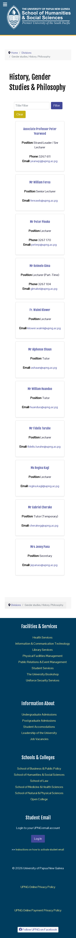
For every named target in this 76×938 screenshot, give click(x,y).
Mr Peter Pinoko (40, 222)
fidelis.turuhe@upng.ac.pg (44, 447)
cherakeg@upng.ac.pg (44, 526)
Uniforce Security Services (42, 680)
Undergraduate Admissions (39, 714)
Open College (39, 799)
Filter (56, 105)
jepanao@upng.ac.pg (43, 565)
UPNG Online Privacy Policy (38, 887)
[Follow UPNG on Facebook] (38, 929)
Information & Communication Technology (42, 644)
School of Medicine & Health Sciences (39, 787)
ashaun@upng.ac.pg (44, 368)
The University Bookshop (43, 674)
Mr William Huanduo (40, 389)
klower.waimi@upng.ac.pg (44, 328)
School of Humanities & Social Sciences (39, 775)
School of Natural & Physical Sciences (39, 793)
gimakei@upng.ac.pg (44, 289)
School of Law (39, 781)
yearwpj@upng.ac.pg (43, 161)
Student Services (43, 668)
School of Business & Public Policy (39, 768)
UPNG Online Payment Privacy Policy (38, 910)
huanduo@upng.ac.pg (44, 407)
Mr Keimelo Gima (40, 266)
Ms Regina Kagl (40, 468)
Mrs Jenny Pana (40, 547)
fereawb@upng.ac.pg (44, 201)
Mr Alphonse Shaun (40, 349)
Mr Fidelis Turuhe (40, 428)
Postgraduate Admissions (39, 721)
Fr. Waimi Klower (40, 310)
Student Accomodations (39, 727)
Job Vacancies (39, 739)
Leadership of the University (39, 733)
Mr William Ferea (39, 182)
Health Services (43, 637)
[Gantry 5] (38, 17)
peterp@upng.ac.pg (44, 245)
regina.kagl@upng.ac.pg (44, 486)
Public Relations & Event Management (43, 662)
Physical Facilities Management (43, 656)
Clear (19, 114)
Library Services (42, 650)
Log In (38, 839)
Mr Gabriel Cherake (40, 507)
